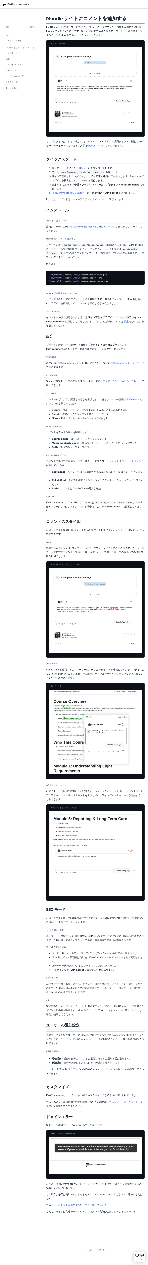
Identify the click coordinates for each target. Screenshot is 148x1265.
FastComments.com (16, 4)
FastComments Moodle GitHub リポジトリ (94, 226)
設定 (8, 58)
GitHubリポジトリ (97, 145)
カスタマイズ (12, 82)
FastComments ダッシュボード (69, 192)
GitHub (81, 168)
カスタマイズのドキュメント (125, 1101)
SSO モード (11, 70)
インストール (12, 53)
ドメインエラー (13, 88)
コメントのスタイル (15, 64)
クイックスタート (14, 40)
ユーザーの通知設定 (15, 76)
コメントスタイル (131, 461)
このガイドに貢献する (95, 1250)
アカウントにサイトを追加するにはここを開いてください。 (79, 1205)
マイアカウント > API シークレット (122, 381)
